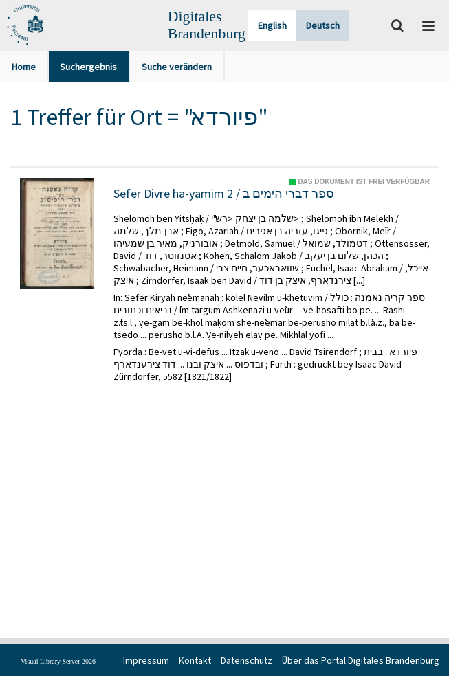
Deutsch (323, 25)
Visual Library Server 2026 (58, 661)
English (272, 25)
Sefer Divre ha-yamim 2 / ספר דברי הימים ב (223, 193)
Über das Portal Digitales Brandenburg (360, 660)
